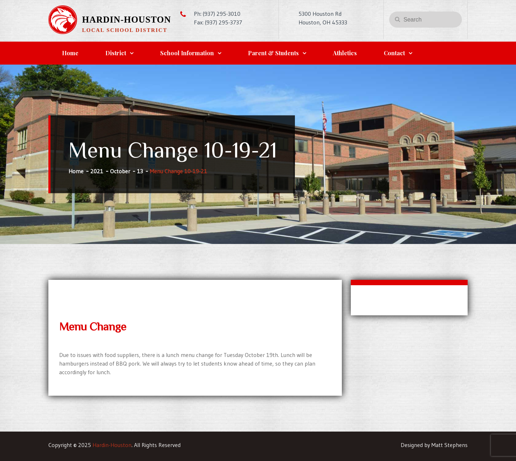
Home (70, 53)
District (115, 53)
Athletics (345, 53)
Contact (394, 53)
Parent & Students (273, 53)
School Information (187, 53)
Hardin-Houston (126, 19)
